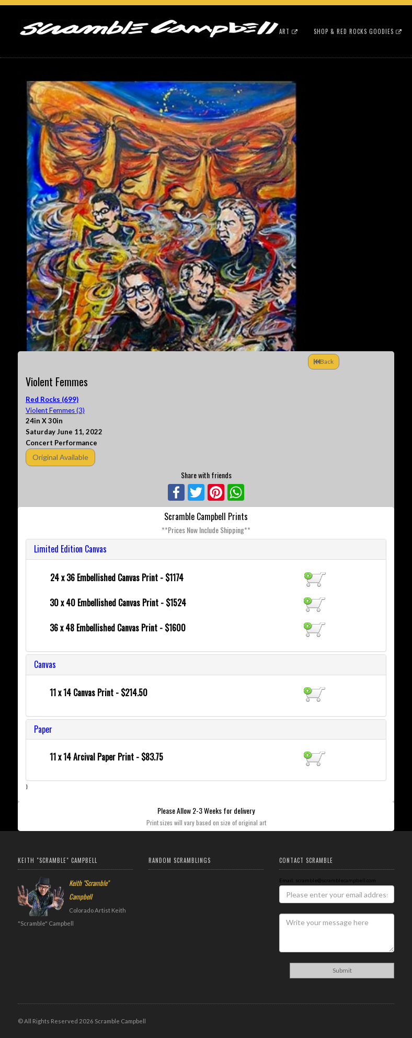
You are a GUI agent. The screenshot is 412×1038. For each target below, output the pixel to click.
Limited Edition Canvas (70, 549)
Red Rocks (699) (52, 399)
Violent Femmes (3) (55, 410)
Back (324, 361)
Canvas (45, 664)
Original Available (60, 457)
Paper (43, 729)
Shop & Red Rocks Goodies (358, 31)
